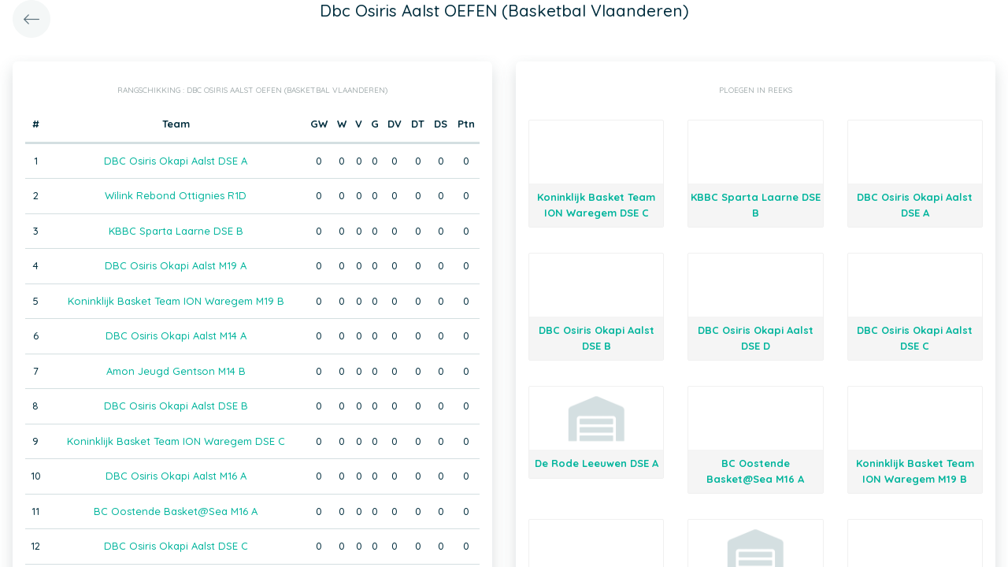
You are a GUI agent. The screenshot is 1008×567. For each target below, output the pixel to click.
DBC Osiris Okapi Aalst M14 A (176, 335)
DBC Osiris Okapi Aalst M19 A (175, 265)
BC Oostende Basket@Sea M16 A (176, 511)
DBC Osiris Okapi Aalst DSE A (175, 160)
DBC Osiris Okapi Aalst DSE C (176, 545)
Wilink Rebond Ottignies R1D (175, 195)
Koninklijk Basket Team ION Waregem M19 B (176, 301)
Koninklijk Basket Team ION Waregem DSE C (176, 441)
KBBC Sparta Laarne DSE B (176, 230)
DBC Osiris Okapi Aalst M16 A (176, 475)
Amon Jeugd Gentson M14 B (176, 371)
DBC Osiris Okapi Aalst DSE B (176, 405)
